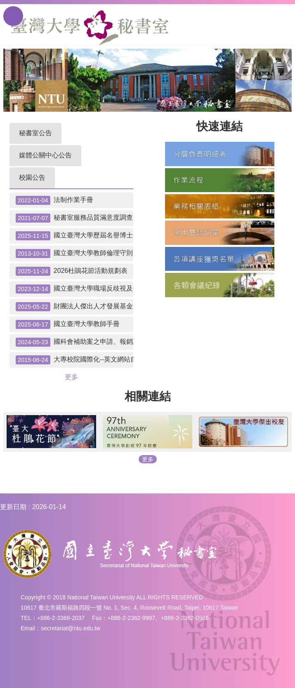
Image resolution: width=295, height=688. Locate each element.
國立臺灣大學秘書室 (89, 27)
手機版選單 (13, 16)
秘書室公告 (35, 132)
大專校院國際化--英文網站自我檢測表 (74, 359)
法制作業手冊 (54, 200)
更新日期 (13, 506)
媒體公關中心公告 (45, 155)
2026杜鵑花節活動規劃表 (71, 271)
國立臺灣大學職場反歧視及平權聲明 (74, 289)
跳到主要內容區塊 (4, 4)
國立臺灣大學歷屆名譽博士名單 (74, 235)
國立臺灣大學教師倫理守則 (74, 253)
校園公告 (32, 177)
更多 (71, 376)
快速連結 (219, 126)
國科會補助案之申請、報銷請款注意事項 (74, 342)
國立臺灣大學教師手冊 (68, 324)
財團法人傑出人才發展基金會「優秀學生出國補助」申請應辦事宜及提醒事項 (74, 306)
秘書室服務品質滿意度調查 (74, 218)
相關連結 (148, 396)
